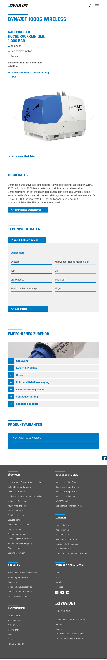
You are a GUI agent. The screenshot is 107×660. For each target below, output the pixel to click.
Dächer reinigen (15, 529)
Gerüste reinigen (15, 520)
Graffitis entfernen (16, 510)
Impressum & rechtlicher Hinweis (70, 619)
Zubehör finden (62, 525)
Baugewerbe (13, 582)
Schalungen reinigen (17, 515)
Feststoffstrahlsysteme (30, 389)
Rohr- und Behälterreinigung (32, 382)
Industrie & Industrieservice (20, 587)
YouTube (59, 582)
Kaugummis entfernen (18, 506)
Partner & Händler (16, 644)
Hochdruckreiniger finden (66, 482)
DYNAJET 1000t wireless (28, 437)
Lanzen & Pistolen (26, 367)
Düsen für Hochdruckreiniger (68, 539)
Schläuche (22, 360)
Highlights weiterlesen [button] (28, 209)
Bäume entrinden (15, 548)
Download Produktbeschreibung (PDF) (30, 74)
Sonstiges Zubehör (27, 403)
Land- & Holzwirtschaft (18, 596)
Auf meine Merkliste (23, 156)
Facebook (59, 587)
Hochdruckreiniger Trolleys (67, 487)
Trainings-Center (15, 620)
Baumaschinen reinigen (18, 524)
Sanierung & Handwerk (18, 577)
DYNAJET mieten (15, 625)
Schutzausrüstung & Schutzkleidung (71, 553)
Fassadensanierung (16, 534)
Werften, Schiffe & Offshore (20, 591)
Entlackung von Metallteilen (20, 538)
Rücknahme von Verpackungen (69, 638)
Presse (11, 639)
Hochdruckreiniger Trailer (66, 491)
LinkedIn (59, 577)
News (10, 634)
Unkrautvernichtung (16, 491)
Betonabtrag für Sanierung (19, 487)
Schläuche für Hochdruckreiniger (69, 544)
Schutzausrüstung (27, 396)
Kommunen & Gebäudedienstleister (23, 572)
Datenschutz (61, 624)
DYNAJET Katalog (62, 501)
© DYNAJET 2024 (62, 611)
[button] (15, 116)
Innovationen (13, 630)
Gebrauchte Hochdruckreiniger (68, 506)
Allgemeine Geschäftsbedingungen (70, 633)
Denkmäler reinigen (16, 553)
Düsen (20, 375)
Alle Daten (21, 308)
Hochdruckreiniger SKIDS (66, 496)
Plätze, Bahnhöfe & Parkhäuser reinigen (25, 482)
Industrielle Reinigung (17, 501)
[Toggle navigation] (97, 7)
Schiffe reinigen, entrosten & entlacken (25, 496)
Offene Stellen (14, 615)
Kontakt (58, 572)
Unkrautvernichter (63, 530)
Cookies (58, 629)
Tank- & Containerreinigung (20, 543)
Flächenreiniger (62, 534)
